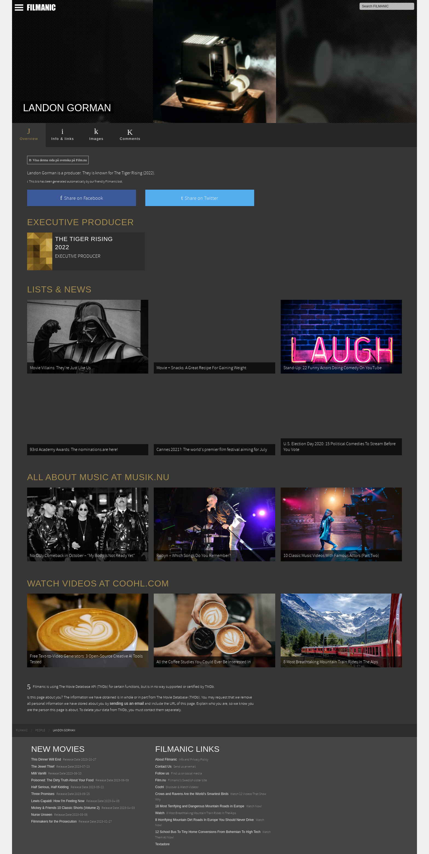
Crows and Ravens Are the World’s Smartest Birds (191, 794)
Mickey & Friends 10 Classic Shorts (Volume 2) (65, 808)
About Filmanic (166, 759)
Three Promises (42, 794)
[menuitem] (22, 730)
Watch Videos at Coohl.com (98, 583)
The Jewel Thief (42, 766)
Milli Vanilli (38, 773)
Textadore (162, 844)
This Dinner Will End (46, 759)
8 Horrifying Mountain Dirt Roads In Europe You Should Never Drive (204, 820)
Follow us (162, 773)
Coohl (159, 787)
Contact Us (163, 766)
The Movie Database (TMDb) (178, 697)
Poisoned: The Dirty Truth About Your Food (62, 780)
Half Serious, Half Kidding (50, 787)
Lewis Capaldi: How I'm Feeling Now (57, 801)
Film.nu (160, 780)
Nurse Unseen (41, 815)
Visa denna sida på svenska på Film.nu (58, 160)
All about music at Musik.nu (98, 477)
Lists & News (59, 289)
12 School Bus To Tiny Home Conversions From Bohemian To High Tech (207, 832)
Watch (159, 813)
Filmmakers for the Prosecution (54, 821)
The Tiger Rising (128, 173)
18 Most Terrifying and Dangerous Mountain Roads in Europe (199, 806)
